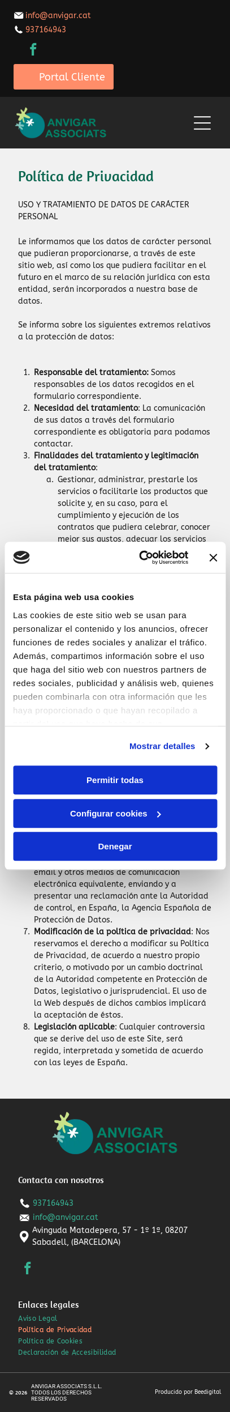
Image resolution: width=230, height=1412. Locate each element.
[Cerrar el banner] (213, 558)
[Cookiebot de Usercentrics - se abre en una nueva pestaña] (142, 557)
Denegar (115, 847)
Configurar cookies (115, 813)
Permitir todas (115, 780)
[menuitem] (114, 1318)
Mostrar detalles (162, 746)
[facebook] (33, 51)
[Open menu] (202, 122)
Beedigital (207, 1392)
